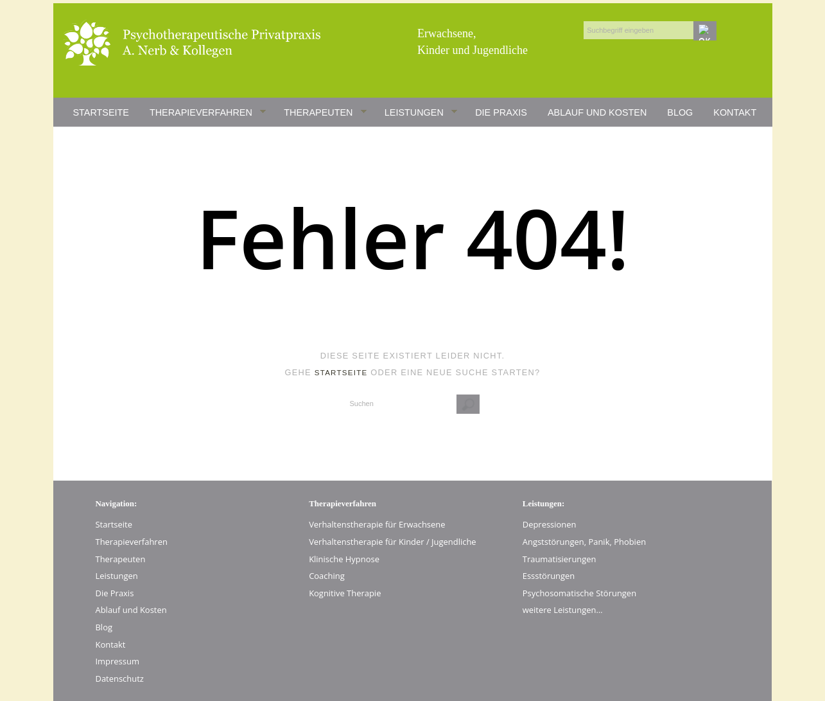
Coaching (327, 575)
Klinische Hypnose (344, 559)
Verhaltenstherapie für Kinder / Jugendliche (392, 541)
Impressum (117, 661)
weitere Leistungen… (563, 610)
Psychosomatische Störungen (579, 593)
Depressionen (550, 524)
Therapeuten (325, 113)
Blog (680, 112)
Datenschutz (120, 678)
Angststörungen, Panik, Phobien (584, 541)
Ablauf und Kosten (597, 112)
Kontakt (734, 112)
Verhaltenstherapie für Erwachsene (377, 524)
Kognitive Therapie (345, 593)
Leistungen (421, 113)
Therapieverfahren (208, 113)
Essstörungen (549, 575)
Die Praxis (501, 112)
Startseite (101, 112)
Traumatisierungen (559, 559)
